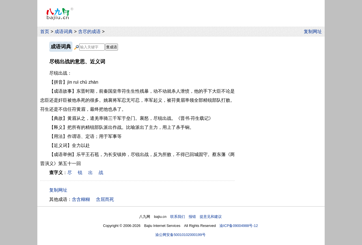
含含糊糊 (81, 199)
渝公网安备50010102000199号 (180, 235)
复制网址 (314, 31)
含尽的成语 (89, 31)
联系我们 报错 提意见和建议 (196, 216)
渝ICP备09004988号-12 (238, 226)
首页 (44, 31)
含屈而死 (105, 199)
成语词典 (64, 31)
